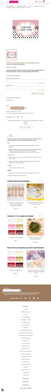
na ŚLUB (26, 309)
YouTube (25, 298)
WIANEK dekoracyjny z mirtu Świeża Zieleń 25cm (35, 238)
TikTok (38, 298)
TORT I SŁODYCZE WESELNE (26, 351)
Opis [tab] (10, 135)
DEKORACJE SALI (26, 346)
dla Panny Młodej (26, 322)
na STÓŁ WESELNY (26, 343)
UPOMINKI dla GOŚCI (26, 338)
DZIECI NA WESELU (26, 359)
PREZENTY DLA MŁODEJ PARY (26, 330)
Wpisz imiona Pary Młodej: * (13, 78)
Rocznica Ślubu (26, 361)
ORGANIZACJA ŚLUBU (26, 319)
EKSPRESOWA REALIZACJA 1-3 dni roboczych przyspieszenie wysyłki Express (25, 121)
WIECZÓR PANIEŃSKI (26, 364)
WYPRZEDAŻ (26, 372)
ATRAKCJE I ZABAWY (26, 354)
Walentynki (26, 375)
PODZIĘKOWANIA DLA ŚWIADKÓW (26, 335)
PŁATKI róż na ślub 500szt (16, 237)
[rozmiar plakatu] (10, 100)
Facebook (21, 298)
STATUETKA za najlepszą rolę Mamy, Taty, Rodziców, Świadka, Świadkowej (16, 204)
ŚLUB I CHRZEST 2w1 (26, 369)
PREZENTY (26, 367)
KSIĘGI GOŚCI (26, 340)
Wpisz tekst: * (9, 85)
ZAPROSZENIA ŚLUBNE (26, 312)
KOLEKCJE (26, 314)
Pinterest (21, 117)
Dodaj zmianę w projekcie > (27, 113)
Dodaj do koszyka (17, 108)
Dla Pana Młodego (26, 325)
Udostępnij (14, 117)
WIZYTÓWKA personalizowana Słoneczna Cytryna (36, 203)
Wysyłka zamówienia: (11, 111)
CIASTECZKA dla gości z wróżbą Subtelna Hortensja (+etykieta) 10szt (36, 272)
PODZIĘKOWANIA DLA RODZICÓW (26, 333)
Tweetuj (18, 117)
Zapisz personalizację (37, 93)
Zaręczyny (26, 327)
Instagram (34, 298)
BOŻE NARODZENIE (26, 317)
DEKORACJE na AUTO (26, 348)
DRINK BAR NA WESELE (26, 356)
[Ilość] (8, 108)
